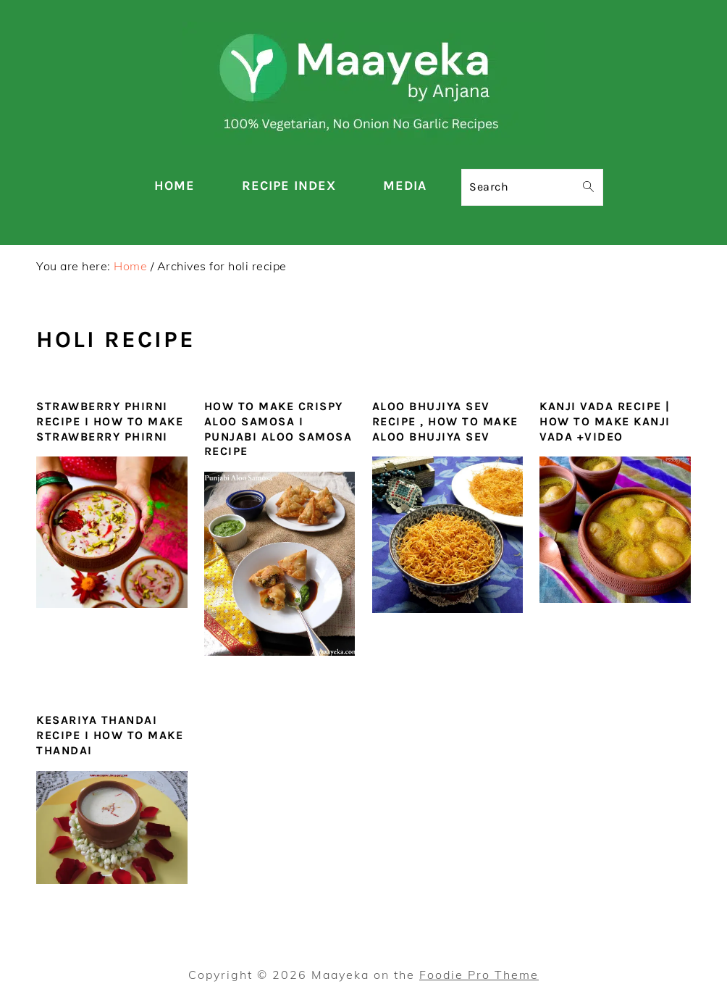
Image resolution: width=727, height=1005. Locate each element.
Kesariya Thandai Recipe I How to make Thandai (109, 735)
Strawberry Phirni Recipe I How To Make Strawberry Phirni (109, 421)
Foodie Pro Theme (479, 974)
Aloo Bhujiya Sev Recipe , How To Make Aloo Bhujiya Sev (445, 421)
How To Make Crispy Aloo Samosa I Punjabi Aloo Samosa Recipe (278, 428)
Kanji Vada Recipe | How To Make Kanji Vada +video (605, 421)
